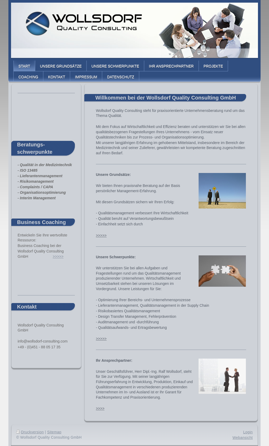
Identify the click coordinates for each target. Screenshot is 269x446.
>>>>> (101, 235)
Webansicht (242, 437)
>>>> (100, 408)
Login (248, 432)
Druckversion (30, 432)
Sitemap (54, 432)
